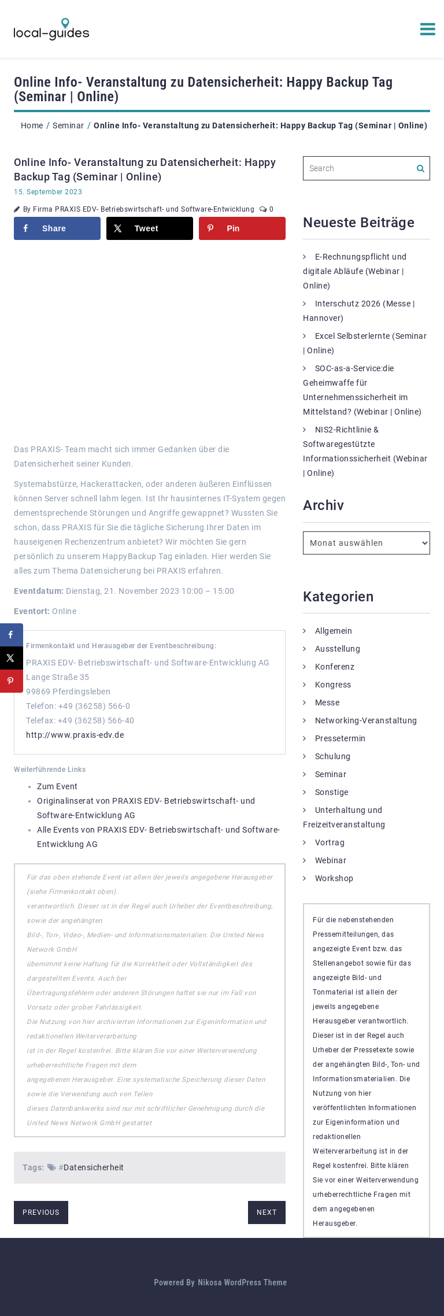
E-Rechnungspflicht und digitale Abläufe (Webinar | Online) (355, 271)
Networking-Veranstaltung (366, 720)
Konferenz (335, 666)
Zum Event (57, 786)
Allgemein (334, 630)
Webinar (331, 860)
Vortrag (330, 842)
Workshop (334, 878)
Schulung (333, 756)
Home (32, 125)
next (267, 1212)
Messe (327, 702)
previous (41, 1212)
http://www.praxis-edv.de (75, 735)
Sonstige (332, 792)
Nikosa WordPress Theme (242, 1282)
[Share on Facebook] (57, 228)
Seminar (68, 125)
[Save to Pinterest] (242, 228)
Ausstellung (338, 648)
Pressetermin (340, 738)
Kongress (333, 684)
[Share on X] (149, 228)
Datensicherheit (94, 1167)
